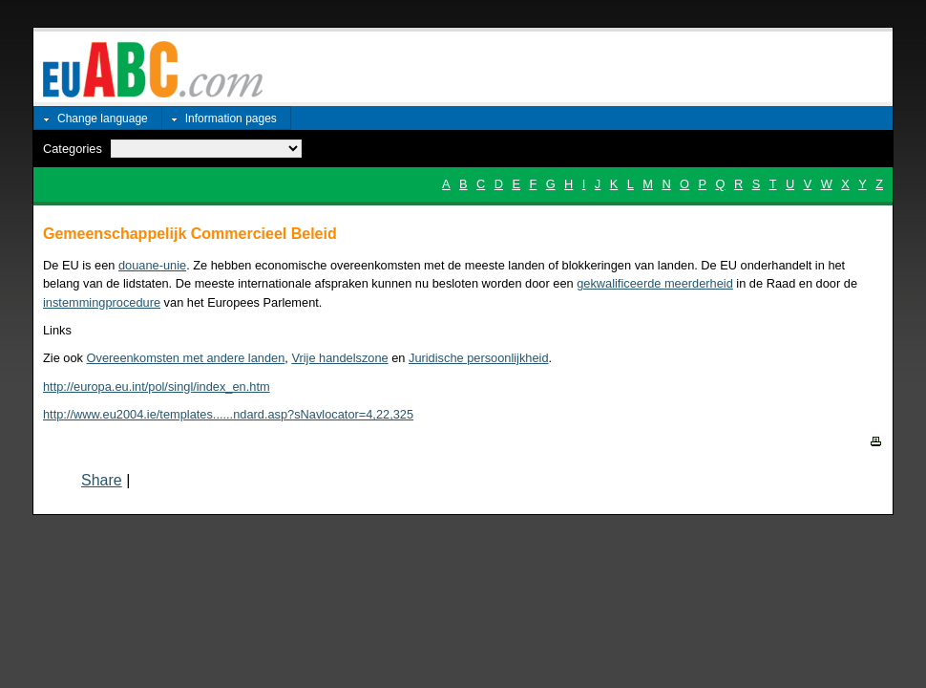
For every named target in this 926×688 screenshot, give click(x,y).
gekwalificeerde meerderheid (655, 283)
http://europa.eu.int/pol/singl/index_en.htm (156, 386)
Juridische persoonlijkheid (479, 358)
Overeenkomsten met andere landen (186, 358)
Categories (72, 148)
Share (101, 480)
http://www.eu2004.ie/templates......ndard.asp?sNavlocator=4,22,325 (228, 414)
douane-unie (152, 265)
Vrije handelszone (339, 358)
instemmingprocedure (101, 302)
